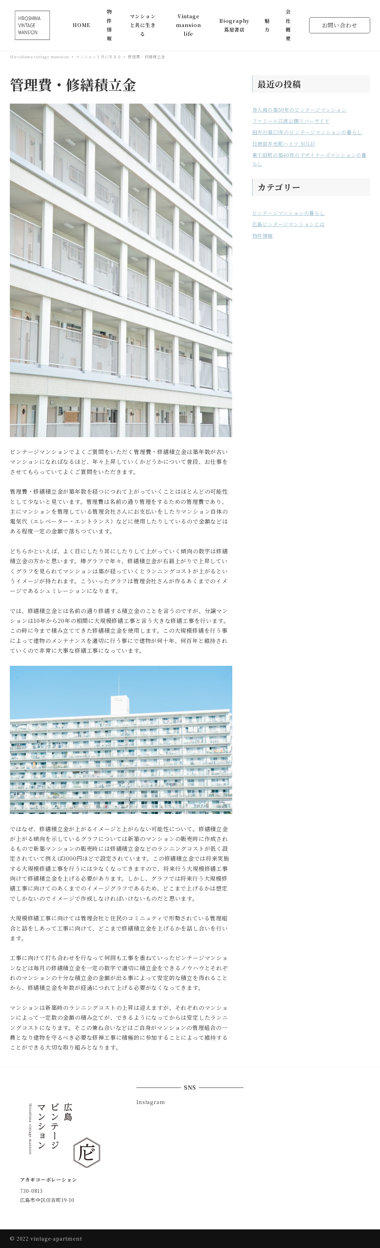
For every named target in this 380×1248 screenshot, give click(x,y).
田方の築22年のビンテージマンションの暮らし (307, 132)
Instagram (150, 1101)
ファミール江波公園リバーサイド (291, 120)
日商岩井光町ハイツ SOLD (283, 143)
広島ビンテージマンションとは (288, 224)
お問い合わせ (340, 25)
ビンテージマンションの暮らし (288, 212)
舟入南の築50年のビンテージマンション (299, 109)
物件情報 (262, 235)
